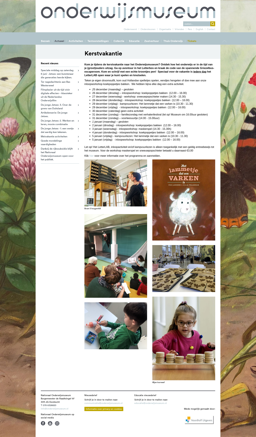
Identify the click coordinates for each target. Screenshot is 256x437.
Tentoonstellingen (98, 41)
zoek (212, 23)
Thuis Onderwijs (173, 41)
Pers (190, 29)
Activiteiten (76, 41)
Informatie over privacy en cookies (104, 408)
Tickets (191, 41)
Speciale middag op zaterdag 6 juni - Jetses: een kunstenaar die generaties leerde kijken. (57, 74)
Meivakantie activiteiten (54, 136)
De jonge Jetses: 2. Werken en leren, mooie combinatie (57, 122)
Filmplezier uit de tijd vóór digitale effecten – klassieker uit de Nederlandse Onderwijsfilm (56, 95)
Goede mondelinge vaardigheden (51, 142)
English (199, 29)
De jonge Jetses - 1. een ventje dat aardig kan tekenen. (57, 130)
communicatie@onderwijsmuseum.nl (103, 403)
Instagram (57, 423)
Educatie (134, 41)
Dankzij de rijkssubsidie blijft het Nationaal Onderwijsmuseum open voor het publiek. (57, 154)
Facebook (43, 423)
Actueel (59, 41)
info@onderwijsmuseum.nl (54, 408)
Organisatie (165, 29)
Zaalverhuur (151, 41)
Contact (211, 29)
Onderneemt (130, 29)
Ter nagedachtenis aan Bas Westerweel (55, 83)
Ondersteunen (148, 29)
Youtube (50, 423)
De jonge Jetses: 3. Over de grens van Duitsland (56, 106)
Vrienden (179, 29)
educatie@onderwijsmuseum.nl (150, 403)
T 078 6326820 (48, 405)
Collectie (118, 41)
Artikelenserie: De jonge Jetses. (54, 114)
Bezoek (45, 41)
